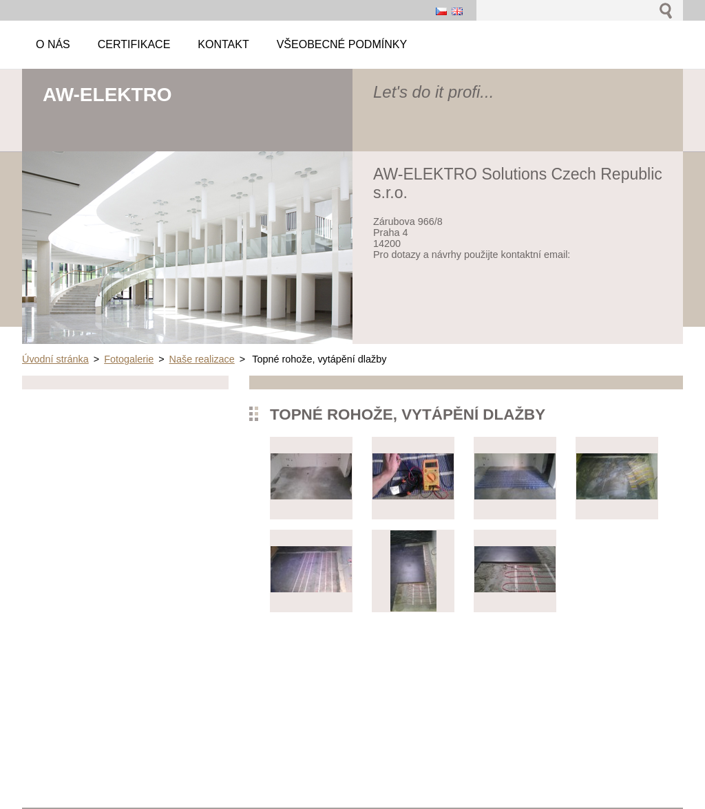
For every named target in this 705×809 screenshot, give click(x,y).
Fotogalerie (129, 359)
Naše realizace (202, 359)
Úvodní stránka (55, 359)
